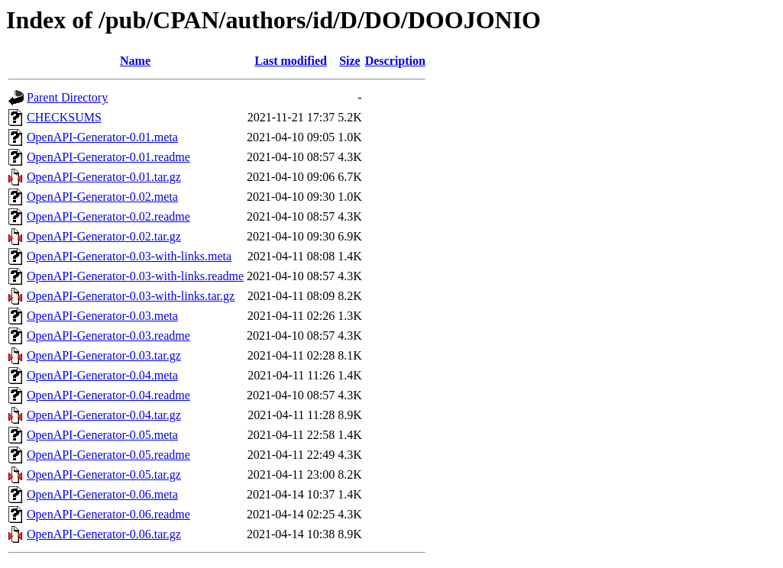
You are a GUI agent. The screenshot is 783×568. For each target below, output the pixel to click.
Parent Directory (67, 97)
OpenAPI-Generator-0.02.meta (102, 196)
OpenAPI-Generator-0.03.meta (102, 315)
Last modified (290, 60)
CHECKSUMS (64, 117)
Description (395, 60)
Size (350, 60)
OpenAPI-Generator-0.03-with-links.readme (135, 275)
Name (135, 60)
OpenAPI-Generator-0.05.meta (102, 434)
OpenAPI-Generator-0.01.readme (108, 156)
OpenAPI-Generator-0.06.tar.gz (104, 534)
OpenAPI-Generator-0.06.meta (102, 494)
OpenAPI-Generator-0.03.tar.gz (104, 355)
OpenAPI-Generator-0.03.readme (108, 335)
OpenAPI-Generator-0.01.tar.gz (104, 176)
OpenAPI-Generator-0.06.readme (108, 514)
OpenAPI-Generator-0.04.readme (108, 395)
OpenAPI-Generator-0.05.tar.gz (104, 474)
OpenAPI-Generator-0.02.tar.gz (104, 236)
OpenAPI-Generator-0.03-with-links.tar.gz (131, 295)
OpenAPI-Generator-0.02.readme (108, 216)
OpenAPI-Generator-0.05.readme (108, 454)
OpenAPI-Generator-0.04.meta (102, 375)
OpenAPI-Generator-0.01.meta (102, 137)
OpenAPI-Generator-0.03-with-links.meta (129, 256)
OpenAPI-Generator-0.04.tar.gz (104, 414)
